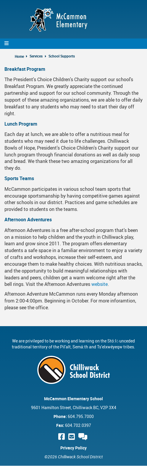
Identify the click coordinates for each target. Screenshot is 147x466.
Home (19, 56)
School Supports (62, 56)
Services (36, 56)
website (99, 284)
